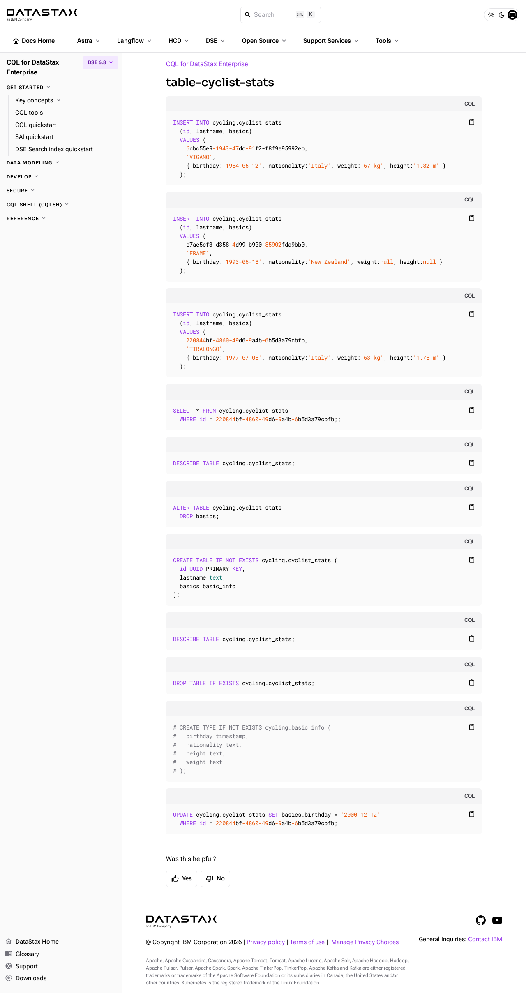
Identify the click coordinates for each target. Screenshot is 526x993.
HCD (179, 40)
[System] (512, 15)
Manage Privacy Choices (365, 942)
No (215, 878)
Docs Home (33, 41)
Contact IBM (485, 939)
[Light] (491, 15)
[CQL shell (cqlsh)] (60, 205)
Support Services (331, 40)
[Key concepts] (65, 101)
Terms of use (307, 942)
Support (21, 966)
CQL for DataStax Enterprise (207, 64)
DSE (216, 40)
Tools (388, 40)
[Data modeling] (60, 163)
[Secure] (60, 191)
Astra (89, 40)
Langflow (135, 40)
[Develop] (60, 177)
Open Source (265, 40)
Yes (181, 878)
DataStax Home (32, 942)
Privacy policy (266, 942)
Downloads (25, 978)
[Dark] (502, 15)
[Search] (280, 15)
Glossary (22, 954)
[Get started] (60, 88)
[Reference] (60, 219)
